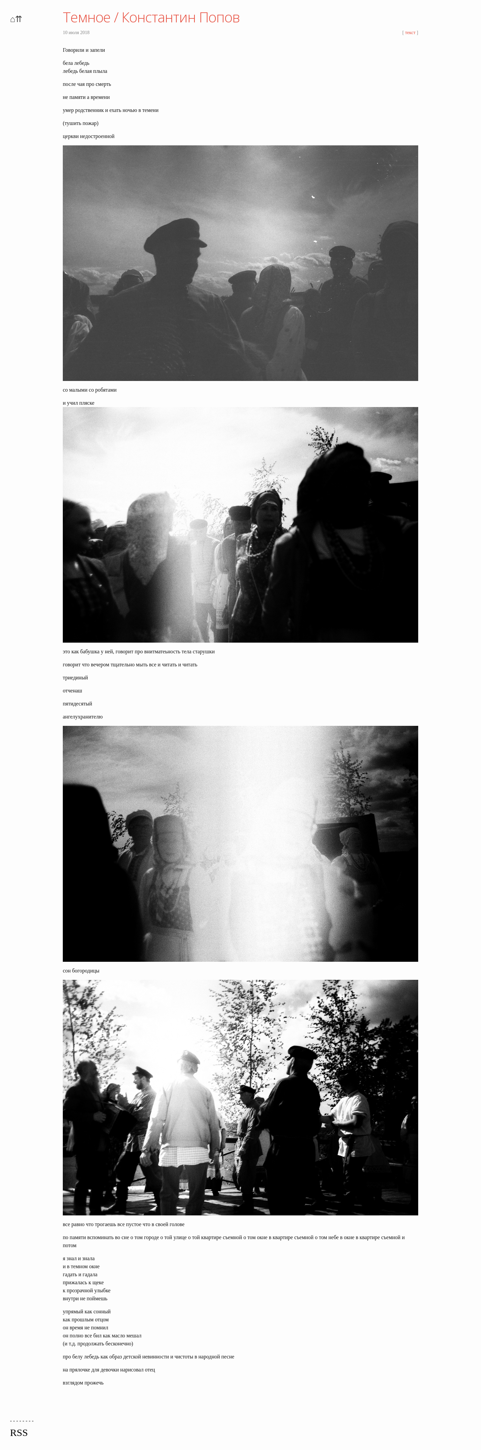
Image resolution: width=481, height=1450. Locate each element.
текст (410, 32)
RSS (19, 1432)
